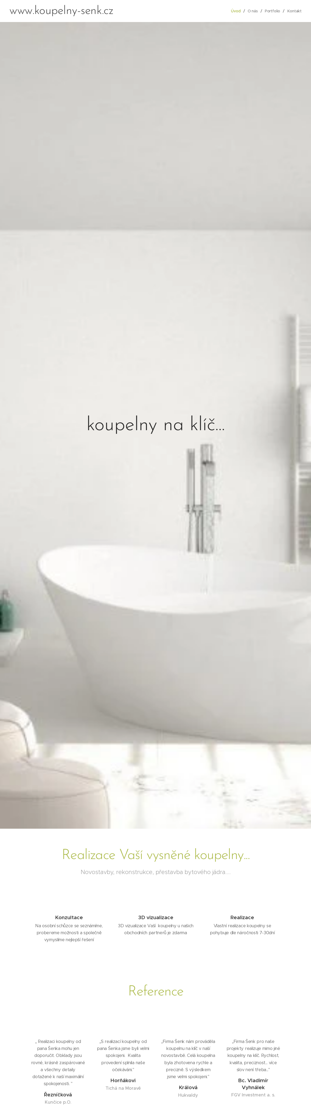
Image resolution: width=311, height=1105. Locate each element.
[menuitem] (236, 11)
